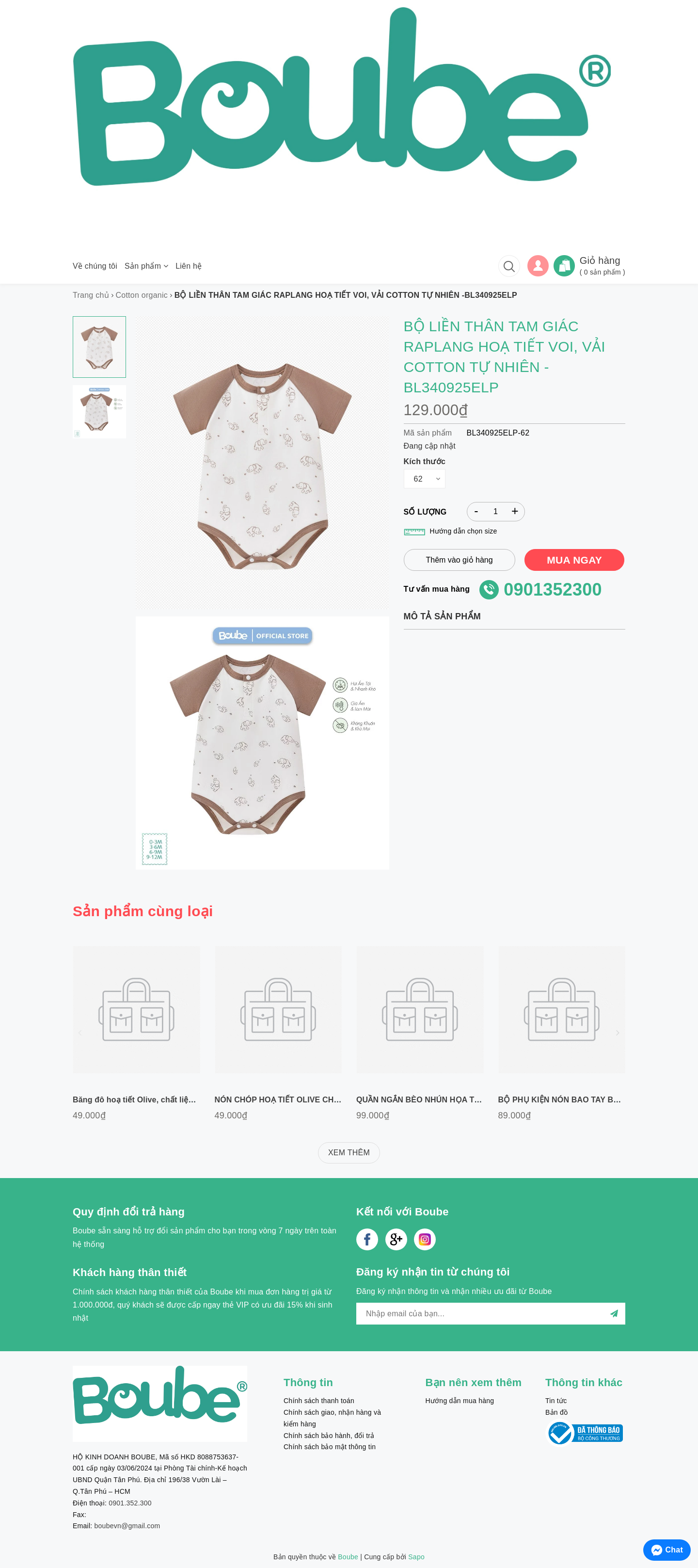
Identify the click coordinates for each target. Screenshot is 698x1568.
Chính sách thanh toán (319, 1401)
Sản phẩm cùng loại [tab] (143, 911)
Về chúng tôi (95, 266)
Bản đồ (556, 1412)
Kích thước (425, 461)
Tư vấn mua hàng (437, 589)
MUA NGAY (574, 560)
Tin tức (556, 1401)
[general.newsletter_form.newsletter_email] (490, 1314)
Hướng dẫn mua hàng (460, 1401)
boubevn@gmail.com (127, 1526)
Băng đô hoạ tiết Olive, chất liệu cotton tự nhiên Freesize (180, 1100)
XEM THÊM (349, 1152)
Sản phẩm (146, 266)
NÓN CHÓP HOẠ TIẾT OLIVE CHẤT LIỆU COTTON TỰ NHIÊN (326, 1100)
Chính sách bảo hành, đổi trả (329, 1435)
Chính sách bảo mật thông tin (330, 1447)
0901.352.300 (130, 1503)
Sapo (416, 1557)
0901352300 (553, 589)
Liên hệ (188, 266)
